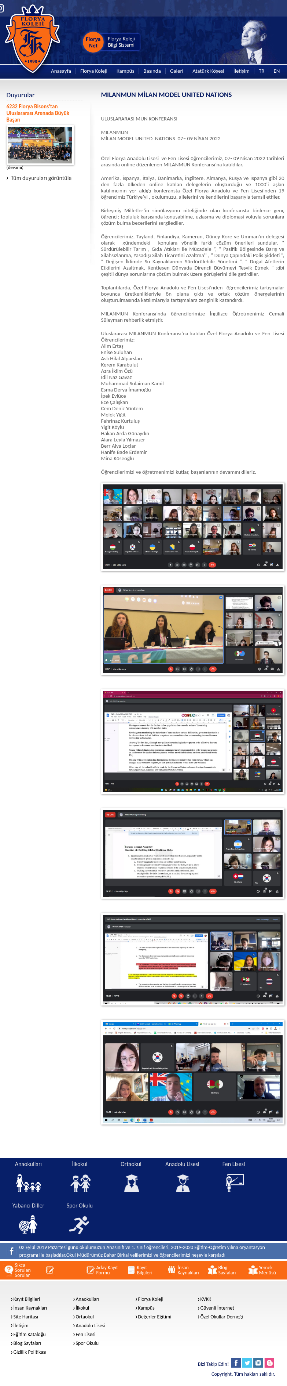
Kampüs (125, 71)
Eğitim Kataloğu (30, 1334)
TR (261, 71)
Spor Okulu (87, 1343)
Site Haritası (26, 1317)
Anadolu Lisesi (91, 1325)
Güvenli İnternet (217, 1308)
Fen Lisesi (86, 1334)
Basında (152, 71)
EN (276, 71)
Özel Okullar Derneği (221, 1317)
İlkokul (82, 1308)
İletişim (241, 71)
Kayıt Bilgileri (27, 1299)
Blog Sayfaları (27, 1343)
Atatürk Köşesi (208, 71)
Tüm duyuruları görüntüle (39, 178)
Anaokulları (87, 1299)
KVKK (205, 1299)
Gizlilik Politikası (30, 1352)
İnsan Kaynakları (30, 1308)
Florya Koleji (93, 71)
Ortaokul (85, 1317)
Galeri (176, 71)
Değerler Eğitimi (155, 1317)
